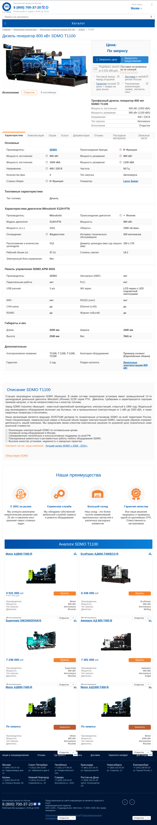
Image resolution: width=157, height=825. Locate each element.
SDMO (53, 149)
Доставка (130, 76)
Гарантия (101, 83)
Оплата (78, 756)
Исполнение (10, 92)
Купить (65, 594)
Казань (6, 778)
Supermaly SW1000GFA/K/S (21, 620)
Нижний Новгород (39, 778)
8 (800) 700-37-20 (28, 7)
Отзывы (41, 756)
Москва (6, 765)
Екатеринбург (141, 765)
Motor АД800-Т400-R (17, 553)
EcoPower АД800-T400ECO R (97, 553)
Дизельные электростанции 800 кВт (135, 365)
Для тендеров (143, 756)
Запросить (65, 727)
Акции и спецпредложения (15, 756)
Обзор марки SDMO (16, 455)
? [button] (118, 77)
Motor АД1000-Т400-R (93, 687)
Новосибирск (114, 765)
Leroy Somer (130, 181)
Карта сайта (51, 818)
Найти (152, 16)
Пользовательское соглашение (90, 816)
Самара (59, 778)
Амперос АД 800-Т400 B (94, 620)
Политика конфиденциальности (60, 816)
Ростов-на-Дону (90, 778)
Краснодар (87, 765)
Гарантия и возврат (118, 756)
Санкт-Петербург (38, 765)
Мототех (6, 7)
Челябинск (61, 765)
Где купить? (60, 756)
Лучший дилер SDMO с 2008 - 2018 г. (67, 446)
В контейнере (51, 92)
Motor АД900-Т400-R (17, 687)
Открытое (30, 92)
